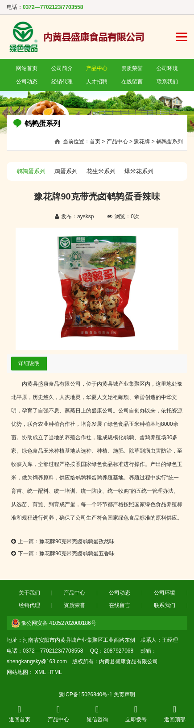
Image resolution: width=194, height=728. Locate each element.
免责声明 (124, 694)
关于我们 (29, 593)
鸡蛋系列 (66, 171)
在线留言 (132, 82)
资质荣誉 (132, 68)
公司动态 (26, 82)
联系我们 (167, 82)
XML (40, 672)
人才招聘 (96, 82)
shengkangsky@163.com (37, 661)
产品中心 (96, 68)
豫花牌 (142, 141)
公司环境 (167, 68)
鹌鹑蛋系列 (169, 141)
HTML (54, 672)
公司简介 (62, 68)
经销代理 (62, 82)
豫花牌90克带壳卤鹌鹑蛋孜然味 (77, 541)
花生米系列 (101, 171)
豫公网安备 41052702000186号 (58, 623)
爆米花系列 (138, 171)
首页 (95, 141)
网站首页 (26, 68)
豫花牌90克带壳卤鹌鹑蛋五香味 (77, 553)
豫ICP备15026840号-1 (85, 694)
